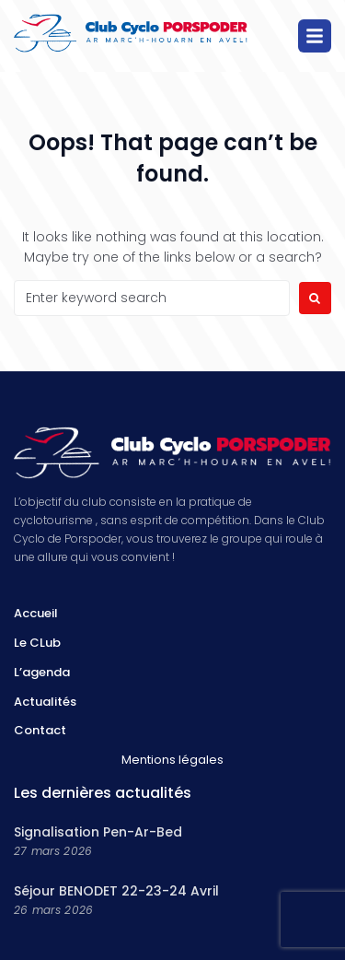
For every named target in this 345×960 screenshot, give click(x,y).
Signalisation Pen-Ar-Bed (98, 832)
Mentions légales (172, 759)
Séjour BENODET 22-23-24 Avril (116, 891)
